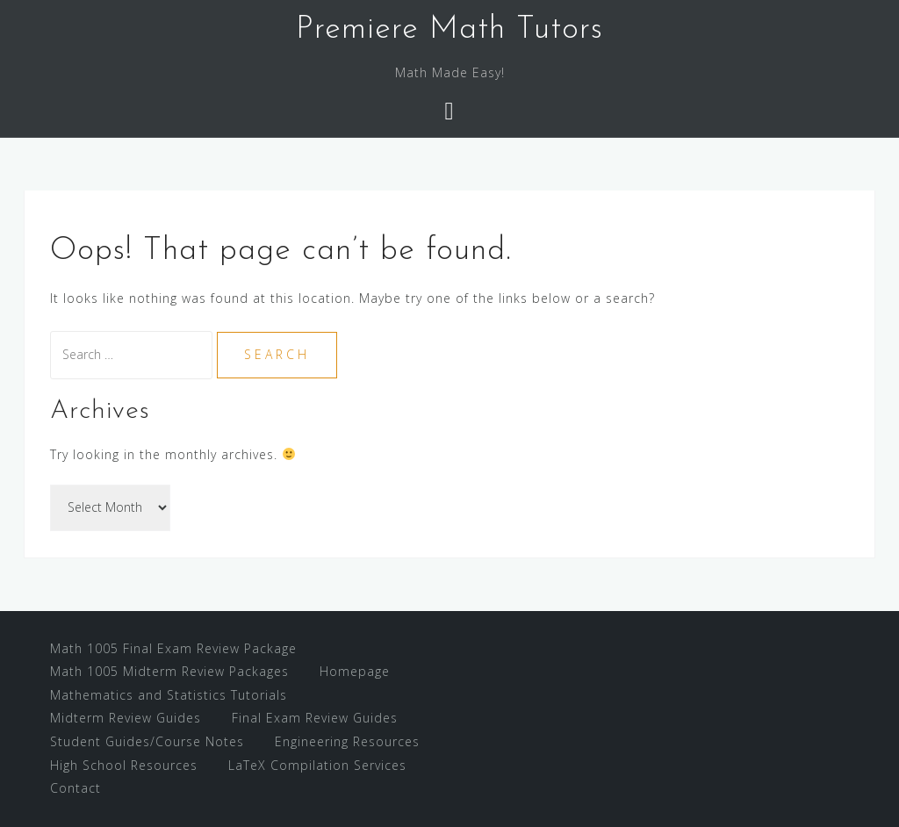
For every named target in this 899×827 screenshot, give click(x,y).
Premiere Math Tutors (449, 30)
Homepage (355, 671)
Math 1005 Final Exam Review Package (173, 648)
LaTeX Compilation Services (317, 765)
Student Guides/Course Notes (147, 741)
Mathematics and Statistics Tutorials (168, 695)
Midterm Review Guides (125, 717)
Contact (75, 788)
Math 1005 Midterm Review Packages (169, 671)
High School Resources (124, 765)
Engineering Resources (347, 741)
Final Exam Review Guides (315, 717)
